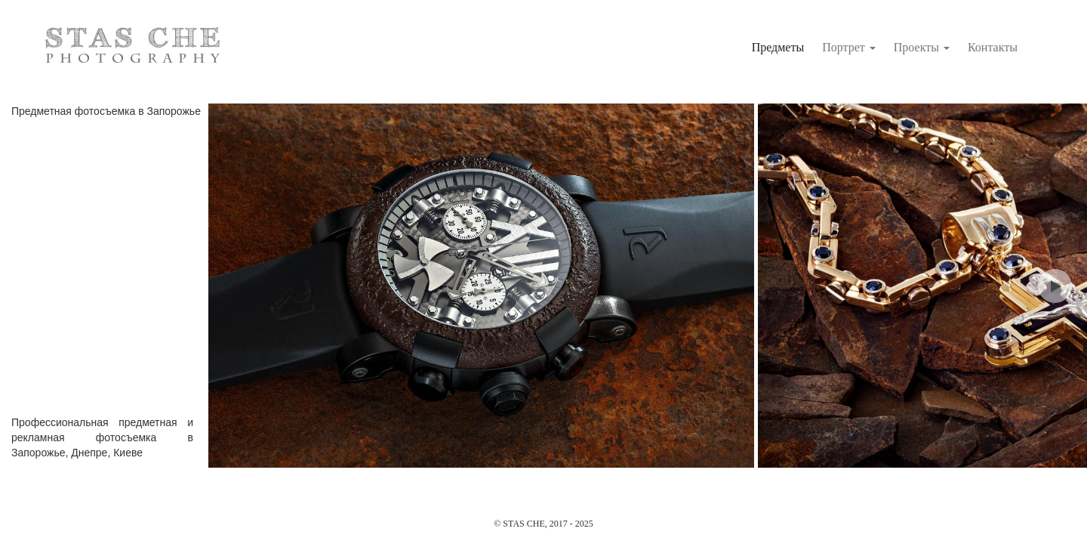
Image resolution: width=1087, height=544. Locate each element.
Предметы (778, 47)
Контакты (993, 47)
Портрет (849, 47)
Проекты (922, 47)
